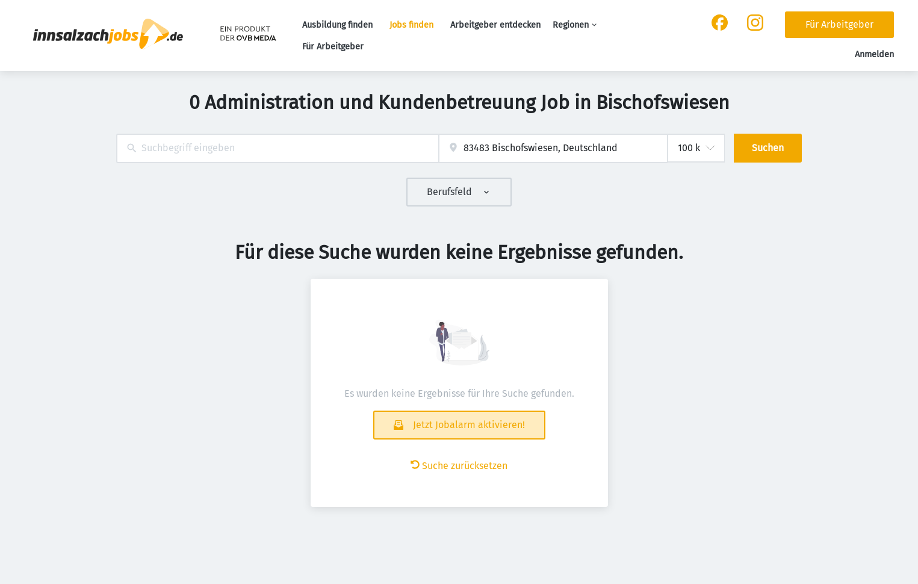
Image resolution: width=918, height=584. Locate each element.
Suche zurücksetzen (459, 465)
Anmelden (874, 54)
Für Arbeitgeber (333, 47)
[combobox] (277, 148)
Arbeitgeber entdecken (495, 25)
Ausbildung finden (337, 25)
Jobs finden (411, 25)
